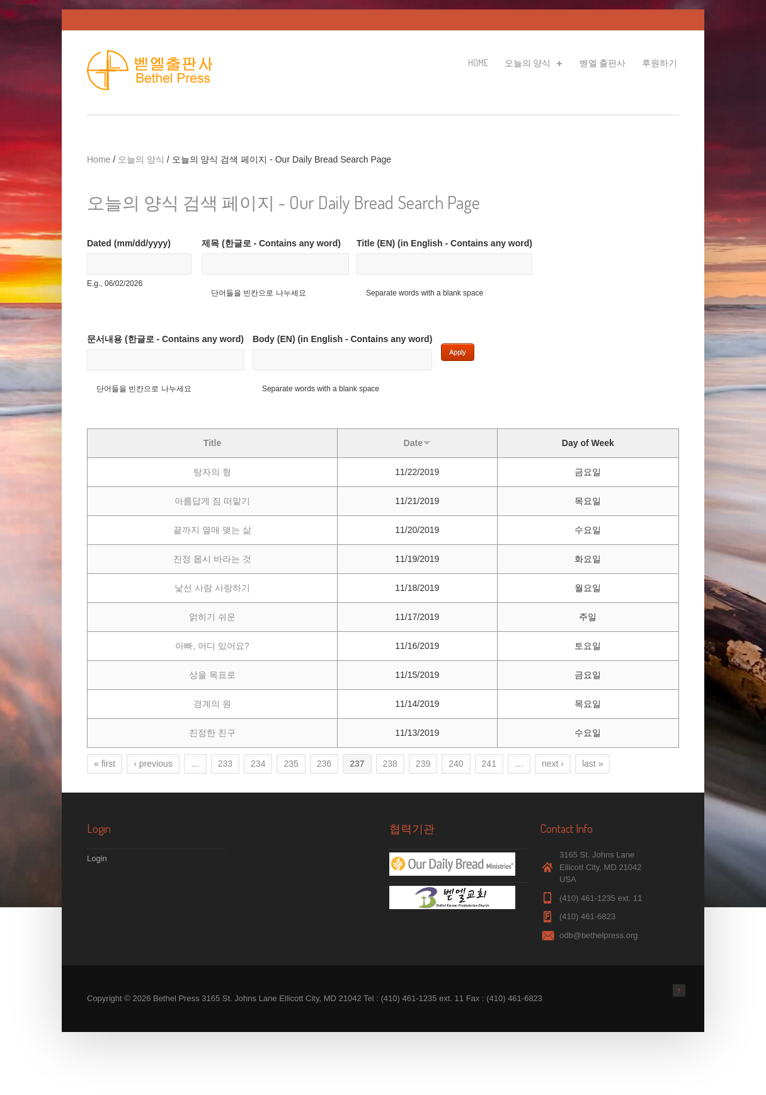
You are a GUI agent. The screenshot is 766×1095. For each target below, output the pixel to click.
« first (104, 764)
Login (97, 858)
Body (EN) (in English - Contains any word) (342, 339)
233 (225, 764)
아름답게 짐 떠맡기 (212, 501)
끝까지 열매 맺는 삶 (212, 530)
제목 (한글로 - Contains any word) (271, 243)
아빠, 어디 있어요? (212, 646)
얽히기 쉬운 (212, 617)
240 (456, 764)
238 (390, 764)
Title (212, 443)
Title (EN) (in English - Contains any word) (444, 243)
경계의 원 (212, 704)
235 (290, 764)
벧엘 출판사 (603, 62)
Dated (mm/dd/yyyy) (129, 243)
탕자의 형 (212, 472)
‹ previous (153, 764)
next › (553, 764)
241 (489, 764)
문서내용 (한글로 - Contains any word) (165, 339)
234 (258, 764)
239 (423, 764)
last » (592, 764)
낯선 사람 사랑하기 (212, 588)
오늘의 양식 (532, 64)
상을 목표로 (212, 675)
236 (324, 764)
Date (417, 443)
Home (478, 62)
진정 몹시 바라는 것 (212, 559)
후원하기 (659, 62)
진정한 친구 (212, 733)
